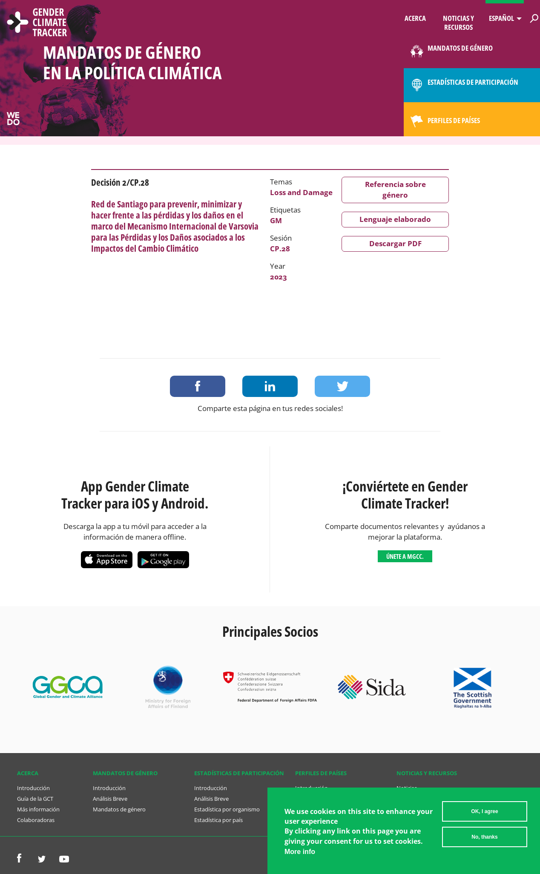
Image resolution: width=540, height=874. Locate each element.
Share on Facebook (197, 386)
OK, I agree (484, 815)
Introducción (33, 788)
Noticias (406, 788)
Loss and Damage (301, 192)
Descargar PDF (395, 243)
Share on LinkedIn (270, 386)
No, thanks (484, 840)
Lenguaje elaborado (395, 219)
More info (299, 855)
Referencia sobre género (395, 189)
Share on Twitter (342, 386)
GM (276, 220)
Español (501, 18)
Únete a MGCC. (405, 556)
